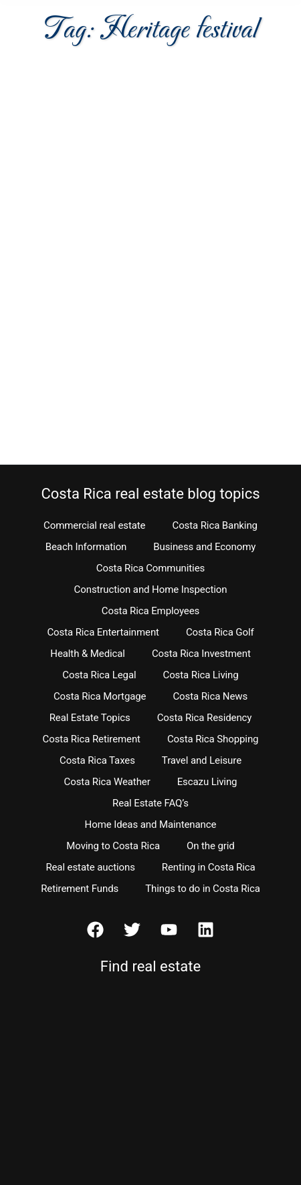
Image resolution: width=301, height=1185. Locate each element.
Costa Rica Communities (150, 568)
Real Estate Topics (89, 718)
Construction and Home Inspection (150, 589)
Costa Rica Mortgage (100, 696)
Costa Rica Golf (220, 632)
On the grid (211, 846)
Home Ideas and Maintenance (151, 824)
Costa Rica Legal (99, 675)
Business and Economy (204, 547)
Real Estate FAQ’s (150, 803)
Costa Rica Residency (204, 718)
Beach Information (86, 547)
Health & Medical (87, 654)
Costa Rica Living (201, 675)
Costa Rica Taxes (97, 760)
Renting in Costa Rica (209, 867)
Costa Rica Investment (201, 654)
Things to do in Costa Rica (202, 889)
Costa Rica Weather (107, 782)
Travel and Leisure (201, 760)
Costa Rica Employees (150, 611)
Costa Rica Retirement (91, 739)
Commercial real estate (94, 525)
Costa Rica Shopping (213, 739)
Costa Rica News (210, 696)
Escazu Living (207, 782)
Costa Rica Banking (214, 525)
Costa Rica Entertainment (103, 632)
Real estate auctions (89, 867)
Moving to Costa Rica (113, 846)
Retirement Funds (79, 889)
